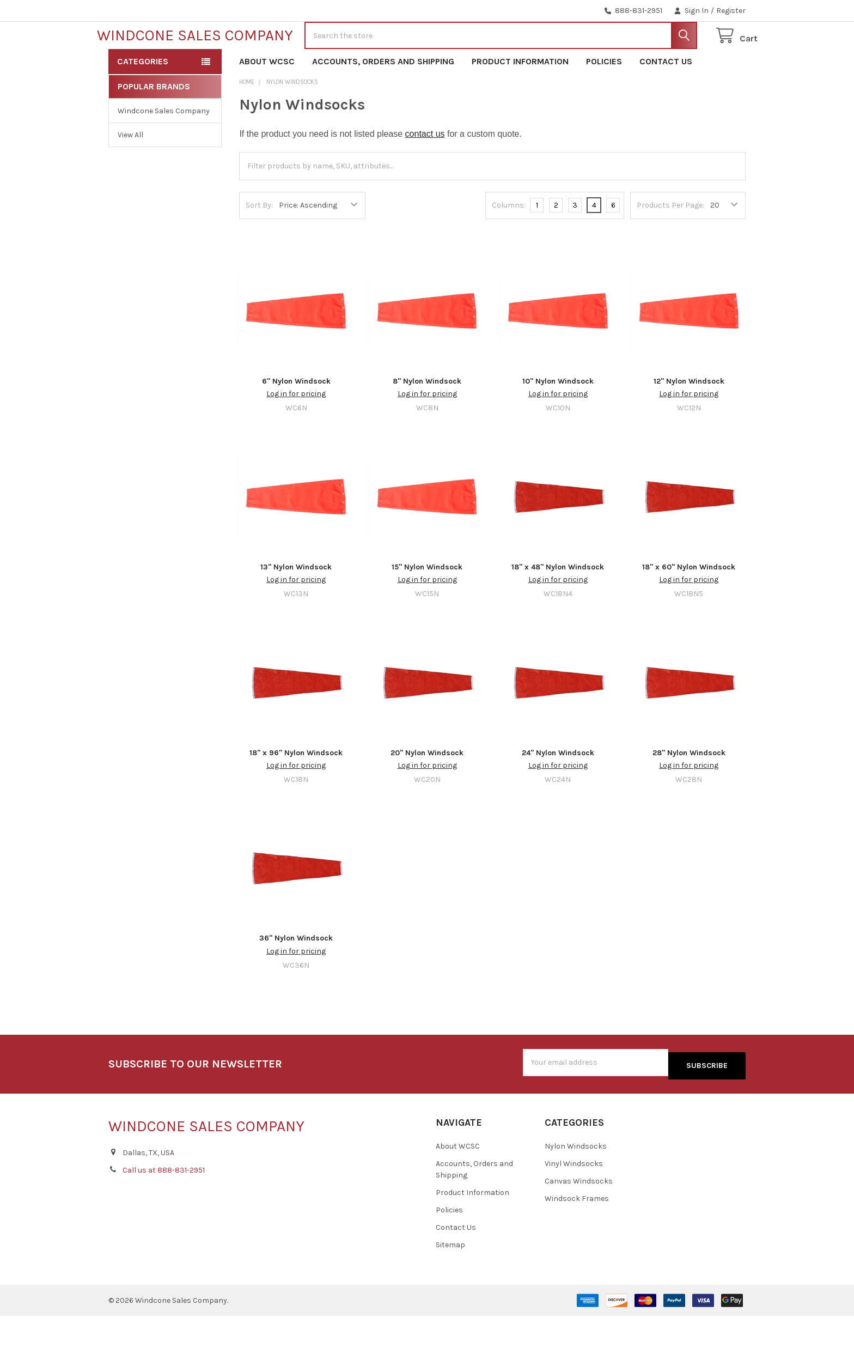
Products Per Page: (670, 240)
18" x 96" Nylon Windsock (296, 787)
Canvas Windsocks (579, 1212)
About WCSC (267, 96)
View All (130, 169)
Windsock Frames (577, 1229)
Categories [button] (142, 96)
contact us (425, 168)
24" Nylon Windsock (558, 787)
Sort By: (259, 240)
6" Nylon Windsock (296, 416)
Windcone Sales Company (164, 145)
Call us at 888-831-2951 (164, 1201)
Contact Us (665, 96)
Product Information (520, 96)
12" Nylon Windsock (689, 416)
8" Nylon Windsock (427, 416)
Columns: (509, 240)
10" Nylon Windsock (558, 416)
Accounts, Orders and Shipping (383, 96)
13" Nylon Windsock (296, 601)
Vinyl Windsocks (574, 1194)
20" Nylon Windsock (427, 787)
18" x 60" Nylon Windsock (688, 601)
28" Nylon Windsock (688, 787)
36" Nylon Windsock (296, 973)
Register (731, 10)
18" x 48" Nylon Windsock (557, 601)
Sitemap (450, 1276)
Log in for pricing (296, 428)
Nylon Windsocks (576, 1177)
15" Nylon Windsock (427, 601)
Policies (604, 96)
